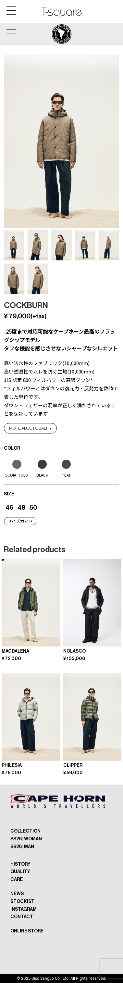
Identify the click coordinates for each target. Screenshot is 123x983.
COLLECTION (25, 831)
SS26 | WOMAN (26, 839)
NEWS (17, 893)
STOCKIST (22, 901)
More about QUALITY (30, 428)
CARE (16, 879)
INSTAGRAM (23, 909)
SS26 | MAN (22, 846)
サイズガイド (20, 521)
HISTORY (20, 864)
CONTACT (21, 916)
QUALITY (20, 871)
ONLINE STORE (26, 931)
